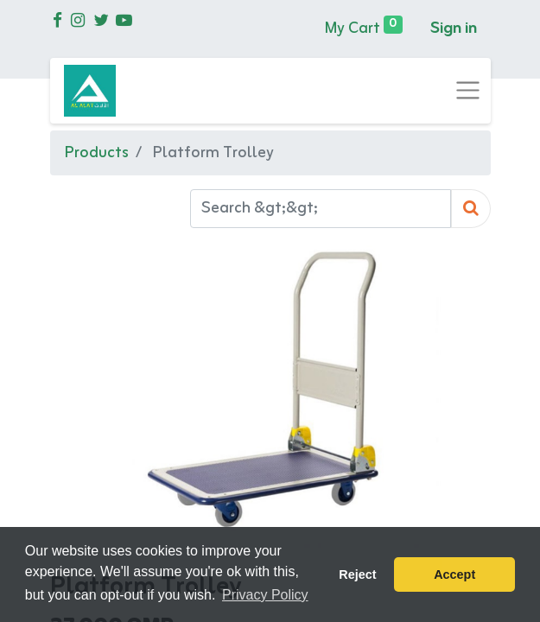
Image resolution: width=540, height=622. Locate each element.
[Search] (471, 208)
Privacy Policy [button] (265, 594)
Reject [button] (357, 574)
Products (96, 153)
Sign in (453, 28)
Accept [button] (454, 574)
